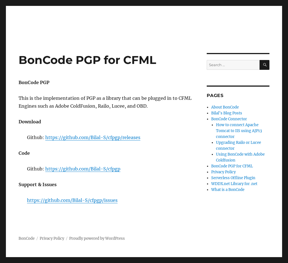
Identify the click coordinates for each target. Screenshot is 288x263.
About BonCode (225, 107)
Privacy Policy (223, 172)
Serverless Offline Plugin (233, 178)
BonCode (27, 238)
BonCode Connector (229, 119)
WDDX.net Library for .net (234, 183)
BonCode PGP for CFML (232, 166)
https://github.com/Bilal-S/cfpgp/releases (92, 137)
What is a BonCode (227, 189)
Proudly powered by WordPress (97, 238)
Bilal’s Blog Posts (226, 113)
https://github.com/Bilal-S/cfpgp (82, 169)
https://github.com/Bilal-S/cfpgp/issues (72, 200)
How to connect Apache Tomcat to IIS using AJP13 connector (239, 131)
